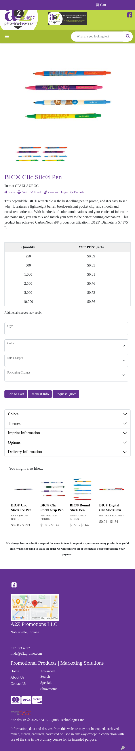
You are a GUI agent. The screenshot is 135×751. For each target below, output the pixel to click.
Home (15, 671)
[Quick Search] (97, 36)
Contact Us (19, 683)
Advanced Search (47, 673)
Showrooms (48, 689)
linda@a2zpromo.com (22, 23)
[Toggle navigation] (6, 36)
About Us (17, 677)
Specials (46, 683)
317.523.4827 (22, 18)
